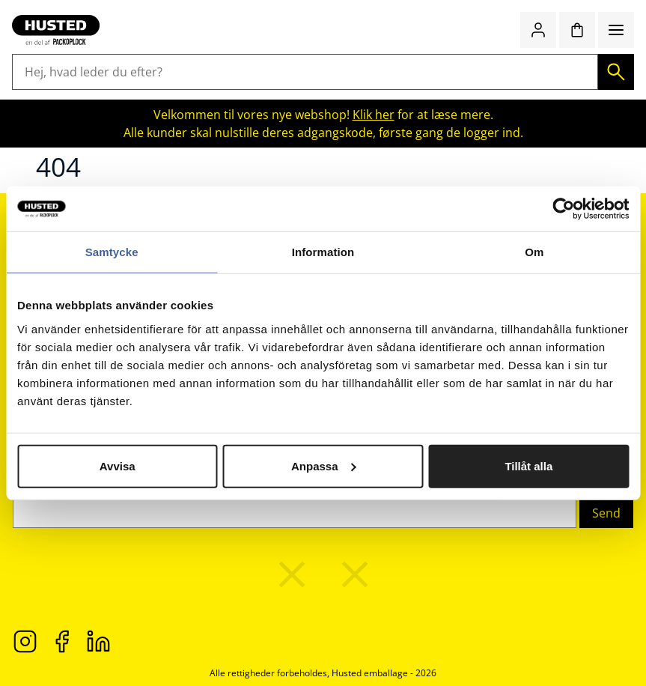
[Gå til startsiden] (56, 30)
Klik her (373, 114)
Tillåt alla (528, 465)
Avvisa (117, 465)
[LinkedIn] (98, 640)
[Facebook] (61, 640)
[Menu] (616, 30)
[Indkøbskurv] (577, 30)
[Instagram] (25, 640)
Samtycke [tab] (111, 252)
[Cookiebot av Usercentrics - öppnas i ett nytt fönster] (563, 209)
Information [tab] (323, 252)
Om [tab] (534, 252)
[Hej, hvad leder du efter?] (305, 72)
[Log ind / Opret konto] (538, 30)
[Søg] (616, 72)
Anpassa (323, 465)
